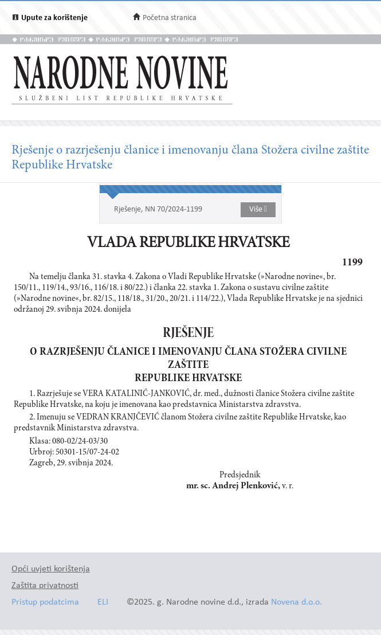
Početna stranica (170, 18)
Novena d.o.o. (296, 602)
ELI (102, 602)
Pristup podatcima (45, 602)
